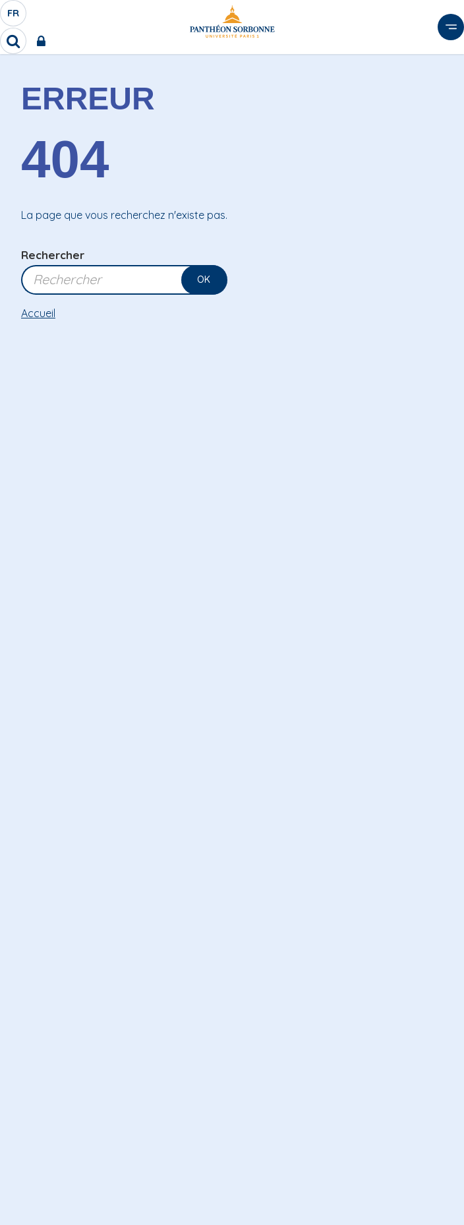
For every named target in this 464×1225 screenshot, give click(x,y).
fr (13, 16)
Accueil (38, 313)
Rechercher (52, 255)
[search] (13, 41)
